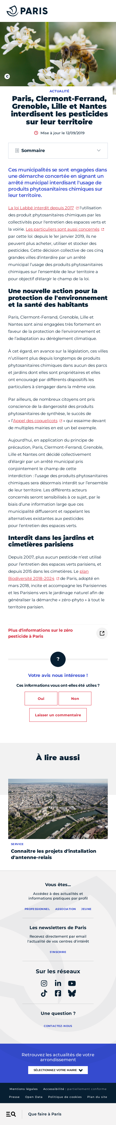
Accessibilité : (75, 1089)
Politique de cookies (65, 1097)
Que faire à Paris (44, 1114)
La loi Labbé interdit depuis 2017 (41, 207)
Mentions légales (24, 1089)
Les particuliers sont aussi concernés (62, 229)
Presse (14, 1097)
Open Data (34, 1097)
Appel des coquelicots (35, 420)
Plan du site (97, 1097)
